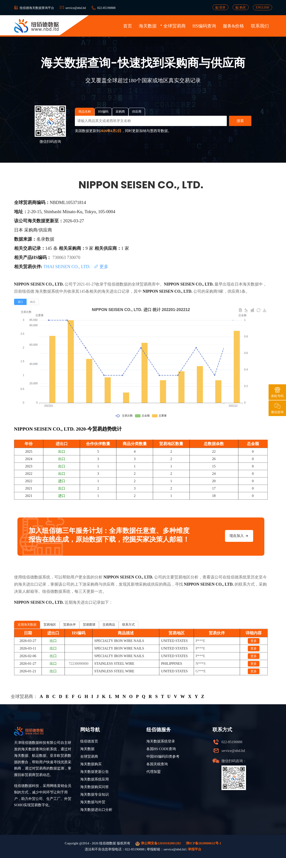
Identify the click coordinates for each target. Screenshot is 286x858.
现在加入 (239, 536)
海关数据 (148, 25)
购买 (241, 7)
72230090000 (78, 663)
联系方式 (128, 624)
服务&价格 (233, 25)
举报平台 (194, 849)
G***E (201, 671)
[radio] (20, 302)
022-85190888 (106, 8)
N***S (201, 663)
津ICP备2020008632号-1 (203, 843)
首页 (127, 25)
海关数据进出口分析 (96, 810)
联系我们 (260, 25)
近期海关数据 (27, 624)
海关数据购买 (91, 764)
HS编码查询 (204, 25)
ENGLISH (262, 7)
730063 (59, 257)
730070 (73, 257)
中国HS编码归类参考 (162, 756)
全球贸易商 (174, 25)
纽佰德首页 (89, 741)
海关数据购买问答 (94, 787)
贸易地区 (50, 624)
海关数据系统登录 (160, 741)
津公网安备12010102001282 (158, 843)
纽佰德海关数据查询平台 (37, 8)
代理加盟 (153, 772)
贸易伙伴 (69, 624)
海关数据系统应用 (94, 779)
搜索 (240, 121)
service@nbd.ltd (75, 8)
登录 (220, 7)
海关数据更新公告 (94, 772)
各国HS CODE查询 (161, 749)
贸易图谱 (89, 624)
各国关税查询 (157, 764)
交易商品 (109, 624)
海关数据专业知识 (94, 794)
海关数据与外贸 (92, 802)
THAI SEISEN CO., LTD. (67, 266)
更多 (101, 266)
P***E (200, 641)
